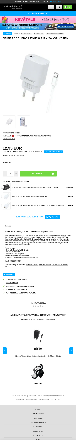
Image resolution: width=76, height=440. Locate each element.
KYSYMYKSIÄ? (38, 217)
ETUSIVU (38, 409)
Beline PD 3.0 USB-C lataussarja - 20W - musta (38, 319)
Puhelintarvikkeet (32, 265)
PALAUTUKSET (38, 418)
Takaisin (8, 33)
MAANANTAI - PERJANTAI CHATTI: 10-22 (18, 286)
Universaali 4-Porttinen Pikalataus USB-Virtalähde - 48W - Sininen (35, 187)
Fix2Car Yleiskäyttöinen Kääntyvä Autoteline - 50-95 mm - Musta (38, 356)
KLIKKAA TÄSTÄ (55, 1)
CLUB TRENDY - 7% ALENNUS (15, 279)
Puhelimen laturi (45, 265)
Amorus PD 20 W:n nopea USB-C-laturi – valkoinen (30, 196)
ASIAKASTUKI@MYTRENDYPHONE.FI (51, 396)
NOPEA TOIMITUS (10, 283)
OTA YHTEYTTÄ (38, 435)
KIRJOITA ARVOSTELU (38, 303)
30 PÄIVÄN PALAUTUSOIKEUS (15, 289)
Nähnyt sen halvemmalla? (13, 155)
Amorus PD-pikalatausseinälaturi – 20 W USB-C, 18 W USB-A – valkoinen (38, 205)
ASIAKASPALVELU (38, 414)
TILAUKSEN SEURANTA (38, 422)
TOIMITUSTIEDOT (9, 139)
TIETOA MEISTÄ (38, 427)
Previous (5, 350)
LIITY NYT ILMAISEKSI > (53, 151)
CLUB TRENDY (38, 431)
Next (71, 350)
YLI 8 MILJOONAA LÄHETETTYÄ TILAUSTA (19, 293)
